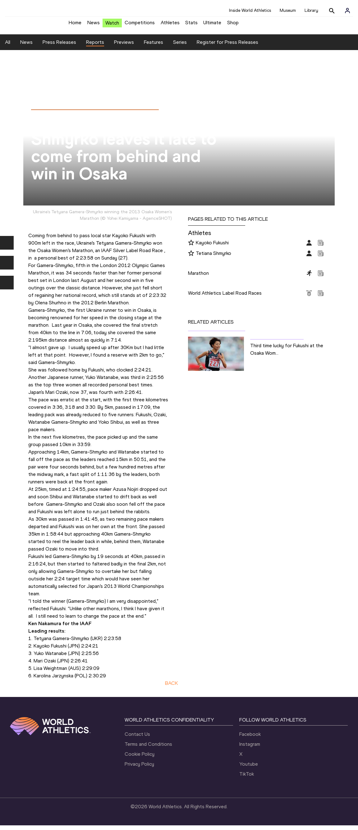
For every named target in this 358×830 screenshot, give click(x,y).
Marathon (198, 278)
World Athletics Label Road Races (225, 298)
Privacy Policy (139, 769)
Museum (288, 10)
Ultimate (212, 25)
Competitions (140, 25)
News (93, 25)
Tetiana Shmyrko (213, 258)
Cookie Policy (139, 759)
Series (180, 47)
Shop (233, 25)
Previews (124, 47)
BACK (171, 688)
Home (75, 25)
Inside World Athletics (250, 10)
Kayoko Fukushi (212, 247)
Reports (95, 47)
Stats (191, 25)
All (7, 47)
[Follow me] (191, 248)
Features (153, 47)
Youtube (248, 769)
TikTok (246, 779)
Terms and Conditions (148, 749)
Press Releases (59, 47)
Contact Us (137, 739)
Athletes (170, 25)
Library (311, 10)
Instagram (249, 749)
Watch (112, 25)
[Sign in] (347, 10)
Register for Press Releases (227, 47)
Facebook (250, 739)
